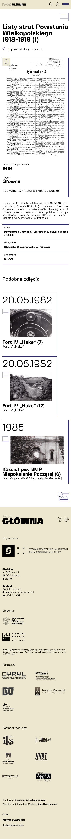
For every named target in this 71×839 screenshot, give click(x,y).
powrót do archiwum (26, 49)
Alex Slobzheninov (47, 804)
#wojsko (52, 190)
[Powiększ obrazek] (6, 62)
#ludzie (40, 190)
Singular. (19, 800)
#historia (28, 190)
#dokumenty (11, 190)
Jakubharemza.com (36, 800)
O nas (5, 814)
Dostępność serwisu (13, 825)
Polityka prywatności (13, 820)
